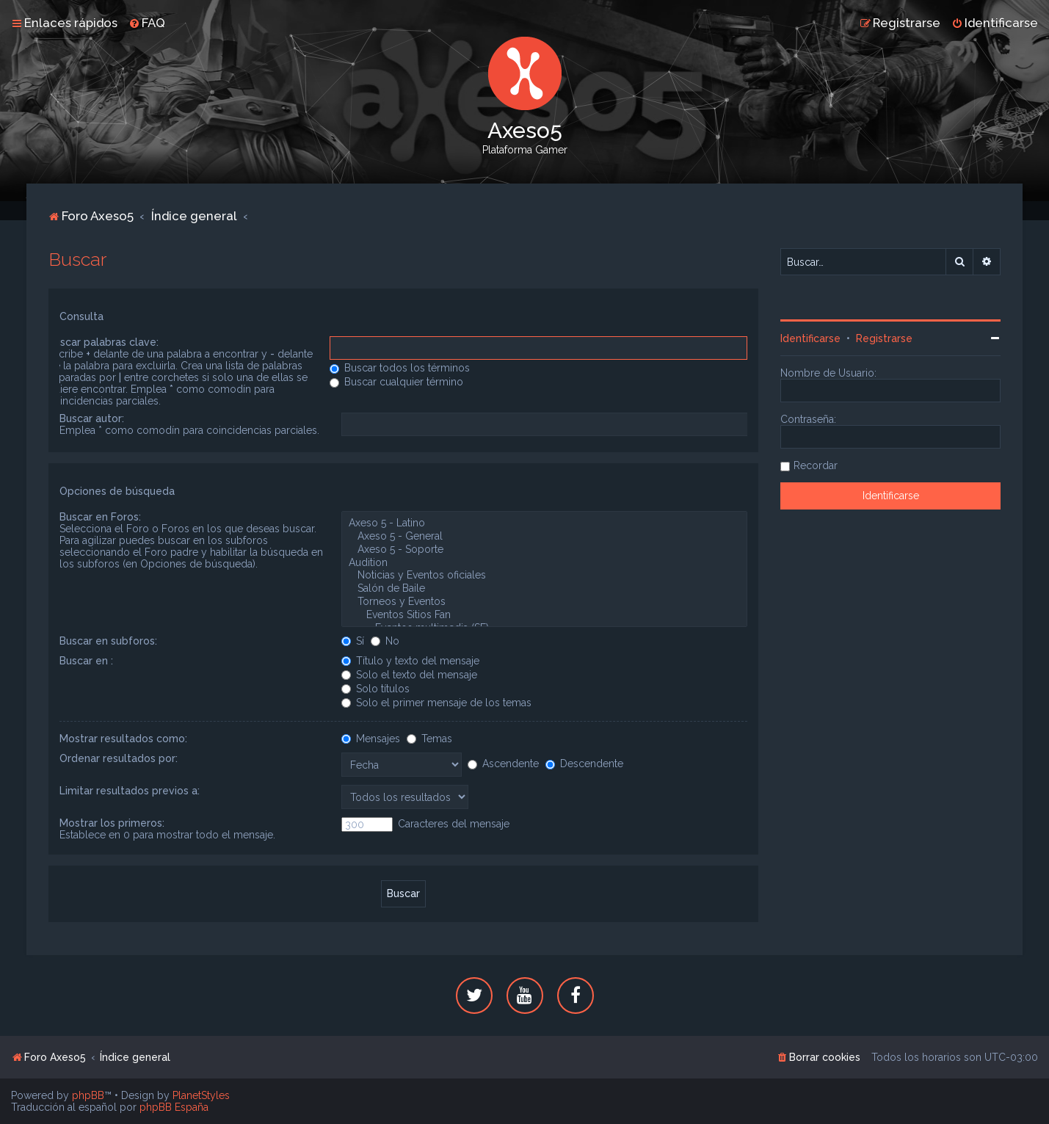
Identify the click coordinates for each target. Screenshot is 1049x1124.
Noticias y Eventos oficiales (544, 575)
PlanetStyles (201, 1095)
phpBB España (173, 1107)
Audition (544, 563)
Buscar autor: (91, 418)
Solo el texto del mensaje (409, 675)
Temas (429, 738)
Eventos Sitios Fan (544, 615)
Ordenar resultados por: (118, 758)
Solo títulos (375, 689)
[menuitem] (146, 22)
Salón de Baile (544, 588)
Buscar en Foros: (100, 517)
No (385, 641)
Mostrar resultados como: (123, 738)
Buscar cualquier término (396, 382)
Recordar (816, 465)
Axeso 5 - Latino (544, 523)
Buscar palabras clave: (103, 342)
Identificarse (810, 338)
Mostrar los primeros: (111, 823)
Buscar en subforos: (108, 641)
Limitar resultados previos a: (129, 791)
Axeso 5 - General (544, 536)
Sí (352, 641)
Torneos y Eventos (544, 602)
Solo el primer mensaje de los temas (436, 702)
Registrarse (884, 338)
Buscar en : (86, 661)
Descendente (584, 763)
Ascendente (503, 763)
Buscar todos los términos (400, 368)
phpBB (88, 1095)
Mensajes (370, 738)
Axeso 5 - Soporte (544, 549)
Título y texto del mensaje (410, 661)
